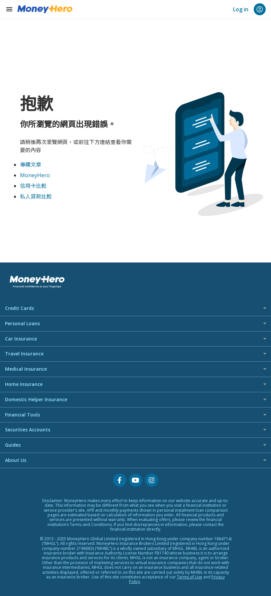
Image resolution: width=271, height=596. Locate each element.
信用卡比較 (33, 185)
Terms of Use (189, 577)
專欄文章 (30, 164)
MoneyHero (35, 175)
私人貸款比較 (36, 196)
